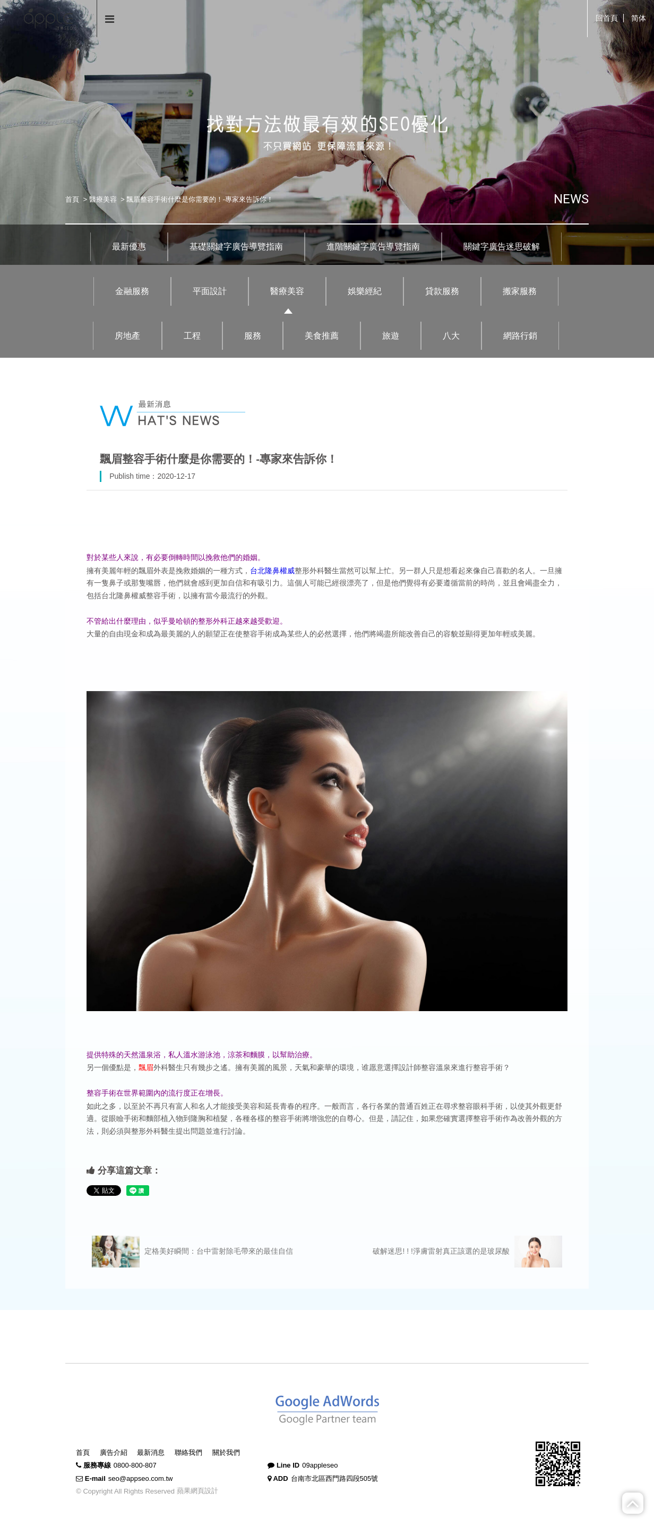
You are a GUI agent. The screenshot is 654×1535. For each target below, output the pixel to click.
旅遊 (390, 335)
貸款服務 (442, 291)
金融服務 (132, 291)
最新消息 (151, 1452)
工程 (192, 335)
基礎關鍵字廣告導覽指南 (236, 246)
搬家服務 (520, 291)
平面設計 (210, 291)
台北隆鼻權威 (272, 570)
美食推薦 (322, 335)
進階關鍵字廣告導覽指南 (373, 246)
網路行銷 (520, 335)
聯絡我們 (188, 1452)
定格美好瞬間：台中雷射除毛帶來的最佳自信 (192, 1251)
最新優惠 (129, 246)
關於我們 (226, 1452)
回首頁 (607, 18)
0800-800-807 (135, 1465)
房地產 (127, 335)
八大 (451, 335)
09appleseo (320, 1465)
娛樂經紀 (365, 291)
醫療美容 (103, 199)
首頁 (72, 199)
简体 (638, 18)
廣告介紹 (113, 1452)
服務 (252, 335)
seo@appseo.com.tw (140, 1478)
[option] (327, 132)
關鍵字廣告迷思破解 (501, 246)
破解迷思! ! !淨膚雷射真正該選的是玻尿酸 (467, 1251)
